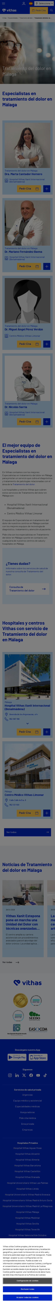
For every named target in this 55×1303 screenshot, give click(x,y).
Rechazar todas (27, 1289)
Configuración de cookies (27, 1281)
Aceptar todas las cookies (27, 1297)
